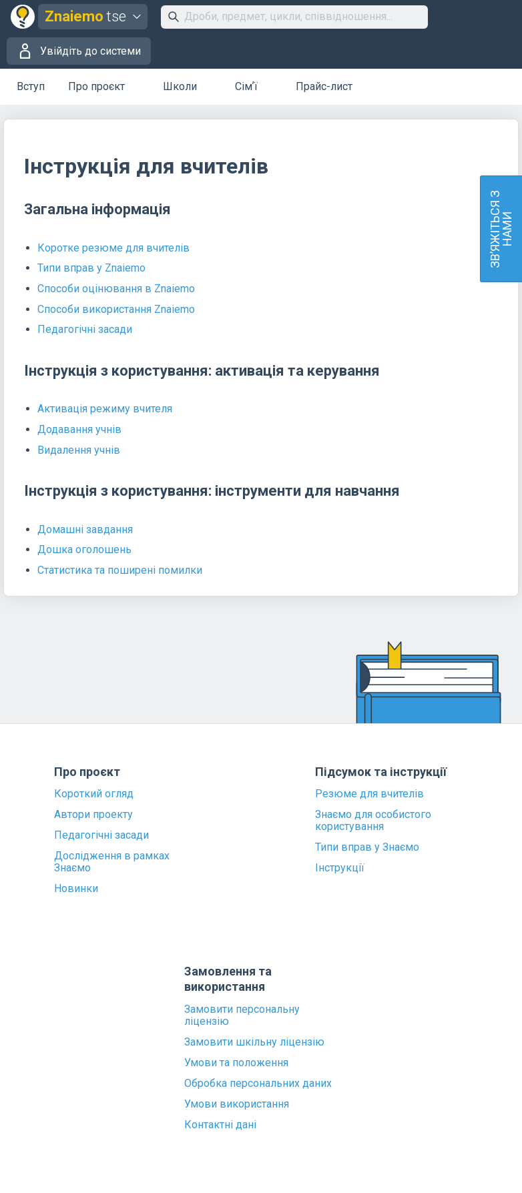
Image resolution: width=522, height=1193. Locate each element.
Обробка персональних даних (258, 1084)
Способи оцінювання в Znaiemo (116, 288)
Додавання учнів (79, 429)
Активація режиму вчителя (104, 408)
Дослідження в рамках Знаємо (112, 862)
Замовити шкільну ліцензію (254, 1042)
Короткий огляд (94, 794)
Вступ (31, 86)
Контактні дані (220, 1125)
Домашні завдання (85, 529)
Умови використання (236, 1104)
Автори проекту (93, 815)
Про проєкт (96, 86)
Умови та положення (236, 1063)
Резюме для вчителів (369, 794)
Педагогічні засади (84, 329)
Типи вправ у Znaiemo (91, 268)
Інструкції (339, 868)
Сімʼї (246, 86)
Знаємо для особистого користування (373, 821)
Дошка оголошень (84, 549)
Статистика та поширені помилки (119, 570)
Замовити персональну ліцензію (242, 1016)
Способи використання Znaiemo (116, 309)
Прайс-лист (324, 86)
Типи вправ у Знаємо (367, 847)
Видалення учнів (78, 450)
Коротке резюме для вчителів (113, 248)
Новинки (76, 889)
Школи (180, 86)
